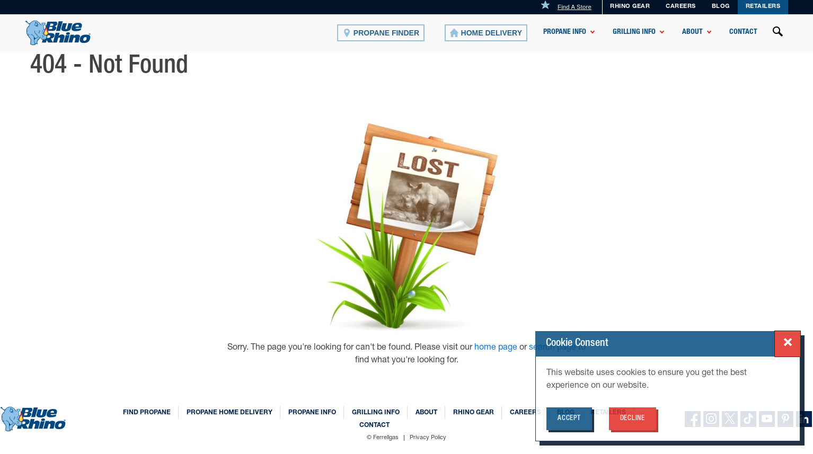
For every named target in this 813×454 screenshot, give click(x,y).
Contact (743, 32)
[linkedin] (804, 419)
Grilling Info (634, 32)
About (692, 32)
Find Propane (147, 413)
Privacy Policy (428, 438)
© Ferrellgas (383, 438)
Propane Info (564, 32)
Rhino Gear (630, 7)
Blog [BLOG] (721, 7)
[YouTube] (767, 419)
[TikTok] (748, 419)
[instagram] (711, 419)
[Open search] (778, 32)
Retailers (763, 7)
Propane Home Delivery (229, 413)
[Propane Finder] (381, 32)
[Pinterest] (785, 419)
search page (552, 348)
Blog (566, 413)
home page (496, 348)
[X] (730, 419)
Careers (681, 7)
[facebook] (693, 419)
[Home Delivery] (486, 32)
